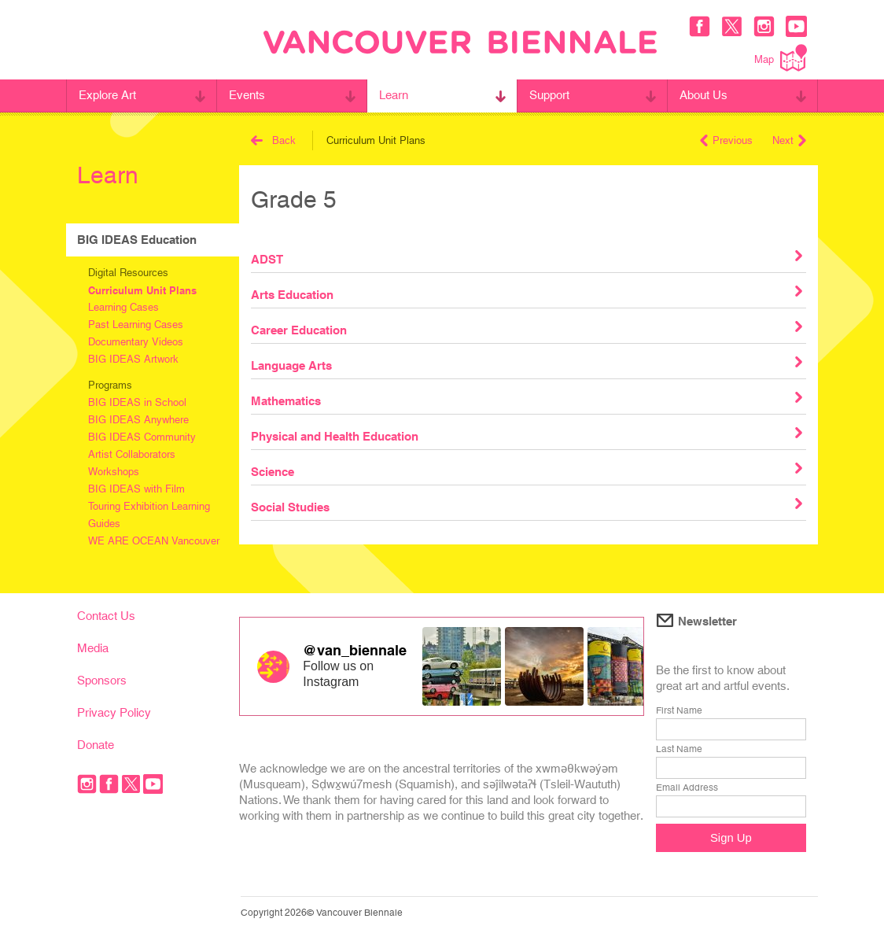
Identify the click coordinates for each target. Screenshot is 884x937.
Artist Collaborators (131, 454)
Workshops (113, 472)
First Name (679, 710)
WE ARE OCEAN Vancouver (153, 541)
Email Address (687, 787)
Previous (726, 140)
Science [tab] (526, 470)
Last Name (679, 748)
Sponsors (102, 680)
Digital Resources (128, 273)
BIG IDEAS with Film (136, 489)
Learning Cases (123, 307)
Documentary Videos (135, 342)
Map (780, 58)
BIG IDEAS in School (137, 402)
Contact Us (106, 615)
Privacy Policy (114, 712)
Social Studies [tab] (526, 506)
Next (789, 140)
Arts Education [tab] (526, 293)
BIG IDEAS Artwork (133, 359)
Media (93, 648)
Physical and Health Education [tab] (526, 435)
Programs (110, 385)
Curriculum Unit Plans (142, 290)
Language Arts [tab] (526, 364)
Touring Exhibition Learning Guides (149, 514)
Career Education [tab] (526, 329)
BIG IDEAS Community (142, 437)
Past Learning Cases (135, 324)
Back (273, 140)
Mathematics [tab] (526, 400)
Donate (95, 744)
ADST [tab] (526, 258)
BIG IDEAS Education (137, 239)
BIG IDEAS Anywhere (138, 420)
